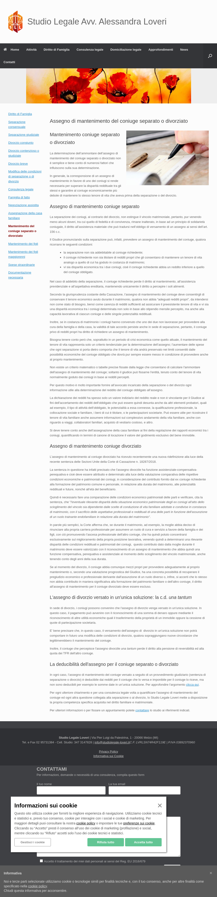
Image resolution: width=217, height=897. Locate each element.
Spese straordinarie (21, 264)
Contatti (9, 62)
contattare (142, 710)
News (184, 49)
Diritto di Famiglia (57, 49)
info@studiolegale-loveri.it (112, 742)
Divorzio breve (18, 163)
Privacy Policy (108, 751)
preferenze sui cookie (139, 823)
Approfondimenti (160, 49)
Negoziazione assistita (23, 205)
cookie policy (85, 823)
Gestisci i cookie (32, 842)
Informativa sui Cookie (108, 756)
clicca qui (192, 684)
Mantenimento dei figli (23, 244)
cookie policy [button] (37, 886)
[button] (210, 55)
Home (11, 49)
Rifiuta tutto (105, 842)
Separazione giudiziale (23, 134)
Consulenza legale (90, 49)
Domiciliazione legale (125, 49)
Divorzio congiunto (20, 142)
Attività (31, 49)
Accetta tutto (143, 842)
